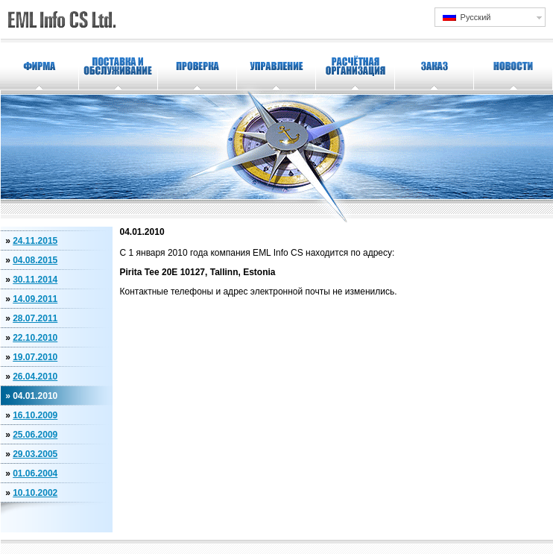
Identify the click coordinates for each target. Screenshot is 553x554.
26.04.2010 (35, 376)
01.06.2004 (35, 473)
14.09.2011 (35, 299)
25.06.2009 (35, 434)
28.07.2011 (35, 318)
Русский (467, 17)
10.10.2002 (35, 493)
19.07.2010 (35, 357)
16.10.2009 (35, 415)
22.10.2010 (35, 338)
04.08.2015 (35, 260)
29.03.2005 (35, 454)
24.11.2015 (35, 241)
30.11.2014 (35, 279)
